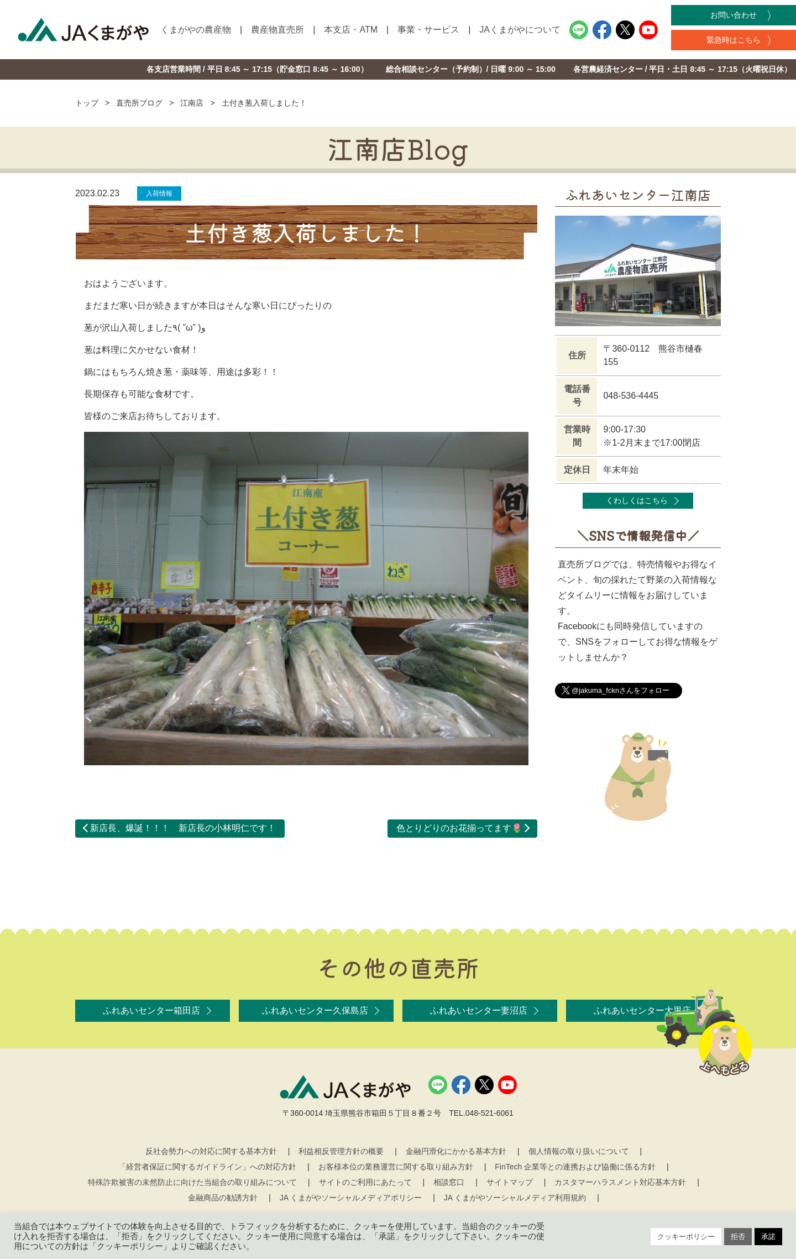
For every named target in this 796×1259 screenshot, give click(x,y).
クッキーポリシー (686, 1236)
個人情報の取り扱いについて (578, 1151)
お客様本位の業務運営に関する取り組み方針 (395, 1166)
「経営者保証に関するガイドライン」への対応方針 (207, 1166)
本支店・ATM (351, 29)
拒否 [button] (738, 1236)
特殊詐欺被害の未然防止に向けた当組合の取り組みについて (192, 1182)
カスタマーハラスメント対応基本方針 (620, 1182)
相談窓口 (448, 1182)
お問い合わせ (733, 15)
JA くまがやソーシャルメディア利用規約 (515, 1197)
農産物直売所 (277, 29)
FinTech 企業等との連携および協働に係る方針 (575, 1166)
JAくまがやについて (520, 29)
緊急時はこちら (733, 39)
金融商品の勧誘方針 (223, 1197)
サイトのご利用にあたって (365, 1182)
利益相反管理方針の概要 (341, 1151)
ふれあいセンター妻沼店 (478, 1010)
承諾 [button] (768, 1236)
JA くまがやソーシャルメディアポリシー (351, 1197)
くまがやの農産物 (195, 29)
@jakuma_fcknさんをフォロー (620, 690)
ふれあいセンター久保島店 (315, 1010)
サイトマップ (509, 1182)
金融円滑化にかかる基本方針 (456, 1151)
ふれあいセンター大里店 (642, 1010)
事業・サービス (428, 29)
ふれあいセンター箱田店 (151, 1010)
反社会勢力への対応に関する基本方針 (211, 1151)
